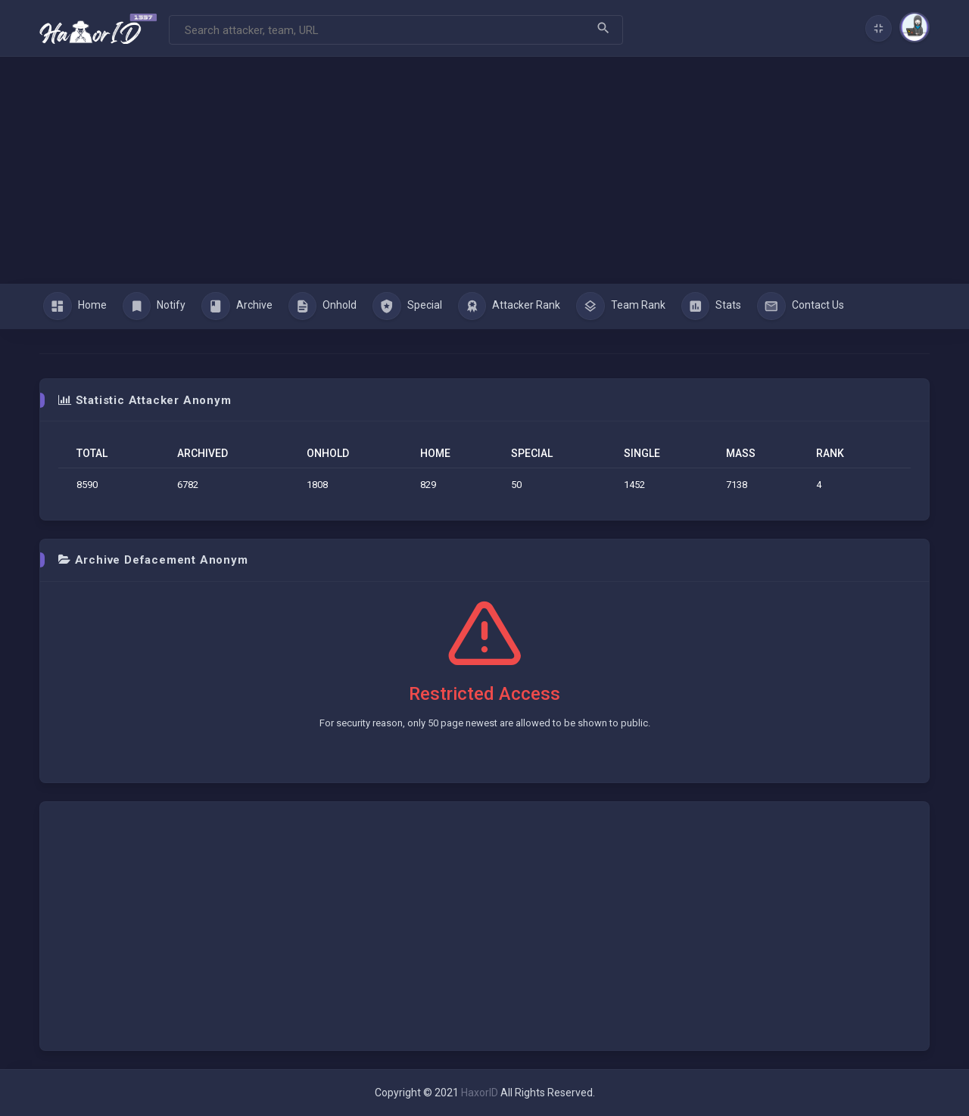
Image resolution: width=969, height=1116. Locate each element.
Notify (154, 306)
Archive (237, 306)
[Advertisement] (484, 170)
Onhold (322, 306)
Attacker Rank (509, 306)
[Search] (396, 30)
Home (75, 306)
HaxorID (479, 1092)
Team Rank (620, 306)
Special (407, 306)
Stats (711, 306)
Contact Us (800, 306)
